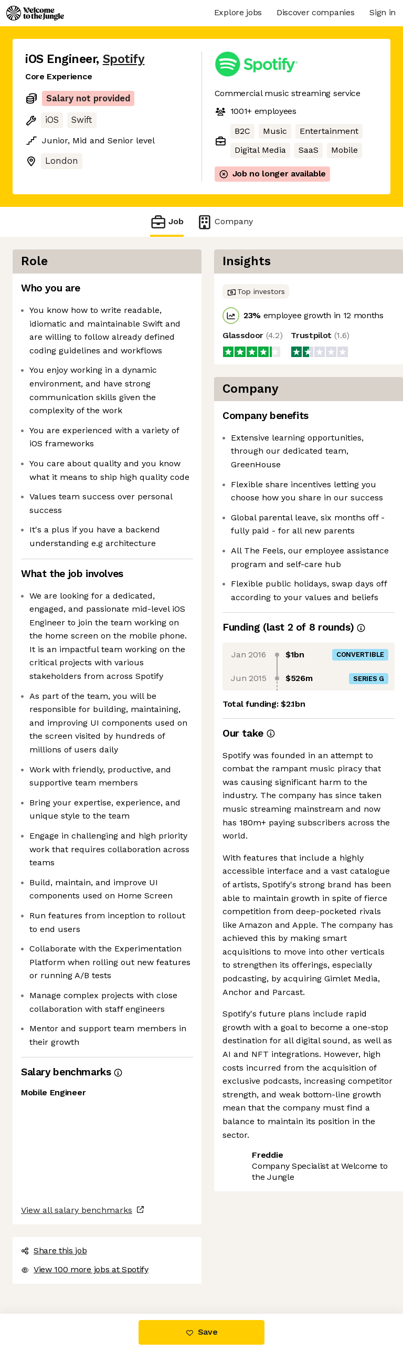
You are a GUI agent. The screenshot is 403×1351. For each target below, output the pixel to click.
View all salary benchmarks (76, 1210)
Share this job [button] (54, 1250)
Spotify (124, 59)
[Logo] (35, 13)
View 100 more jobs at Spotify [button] (85, 1269)
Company (224, 222)
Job (167, 222)
